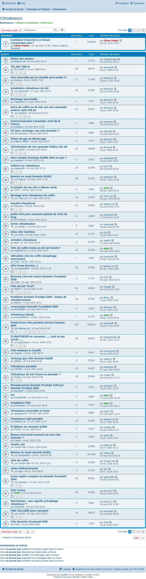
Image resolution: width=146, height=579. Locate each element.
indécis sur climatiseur (25, 165)
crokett (107, 375)
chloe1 (107, 453)
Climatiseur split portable (27, 418)
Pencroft (108, 147)
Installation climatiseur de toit (30, 88)
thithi (106, 188)
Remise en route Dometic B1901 (31, 176)
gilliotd (17, 361)
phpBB (64, 575)
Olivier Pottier (21, 45)
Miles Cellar (87, 577)
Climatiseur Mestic (22, 314)
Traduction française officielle (66, 577)
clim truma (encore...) (24, 265)
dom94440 (19, 309)
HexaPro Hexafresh (23, 203)
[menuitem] (21, 3)
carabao (22, 113)
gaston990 (23, 268)
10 (38, 332)
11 (44, 332)
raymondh (109, 67)
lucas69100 (20, 397)
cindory (18, 80)
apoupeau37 (20, 413)
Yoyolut (18, 353)
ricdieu (21, 226)
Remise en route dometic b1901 (31, 452)
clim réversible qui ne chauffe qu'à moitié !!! (39, 77)
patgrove (108, 445)
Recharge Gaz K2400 (24, 99)
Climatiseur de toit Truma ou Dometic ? (36, 374)
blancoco (18, 206)
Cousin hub (20, 447)
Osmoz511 (19, 102)
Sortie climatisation (23, 223)
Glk (105, 232)
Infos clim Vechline (23, 231)
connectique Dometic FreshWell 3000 (34, 306)
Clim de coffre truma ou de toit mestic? (35, 247)
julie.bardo (19, 405)
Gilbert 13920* (21, 141)
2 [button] (133, 30)
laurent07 (19, 391)
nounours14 (110, 351)
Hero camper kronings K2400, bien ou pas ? (39, 157)
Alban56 (108, 131)
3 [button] (138, 30)
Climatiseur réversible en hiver (30, 410)
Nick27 (17, 289)
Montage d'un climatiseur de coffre (33, 195)
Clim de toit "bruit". (23, 286)
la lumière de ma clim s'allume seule (34, 187)
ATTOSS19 (20, 220)
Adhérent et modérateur (27, 23)
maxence (108, 122)
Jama (17, 440)
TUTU (17, 429)
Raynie (21, 179)
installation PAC (21, 402)
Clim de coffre (20, 460)
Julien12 (108, 359)
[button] (143, 30)
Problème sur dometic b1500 (29, 426)
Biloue (17, 302)
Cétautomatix (110, 59)
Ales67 (107, 240)
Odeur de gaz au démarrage (28, 138)
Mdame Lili (19, 61)
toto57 (107, 411)
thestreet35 (24, 455)
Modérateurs (46, 23)
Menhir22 (108, 78)
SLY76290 (19, 69)
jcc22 (106, 166)
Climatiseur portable (24, 366)
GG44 (21, 149)
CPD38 (18, 369)
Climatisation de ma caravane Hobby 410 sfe (39, 146)
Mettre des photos (22, 58)
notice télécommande (24, 468)
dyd (16, 242)
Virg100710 (20, 250)
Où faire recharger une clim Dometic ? (35, 130)
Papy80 (107, 287)
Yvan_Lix (22, 198)
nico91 (21, 513)
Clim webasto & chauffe (26, 350)
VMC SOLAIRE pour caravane (29, 510)
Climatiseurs (11, 18)
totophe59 (109, 158)
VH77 (17, 190)
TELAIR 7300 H (20, 66)
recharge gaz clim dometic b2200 (32, 358)
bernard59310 (21, 317)
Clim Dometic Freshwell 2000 (29, 521)
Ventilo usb (18, 444)
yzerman (22, 482)
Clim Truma (18, 490)
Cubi (20, 235)
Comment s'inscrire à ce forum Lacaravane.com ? (30, 41)
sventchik (108, 367)
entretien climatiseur (24, 239)
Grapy (17, 377)
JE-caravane (20, 133)
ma (12, 394)
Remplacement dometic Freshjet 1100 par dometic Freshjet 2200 (37, 387)
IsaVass (107, 427)
